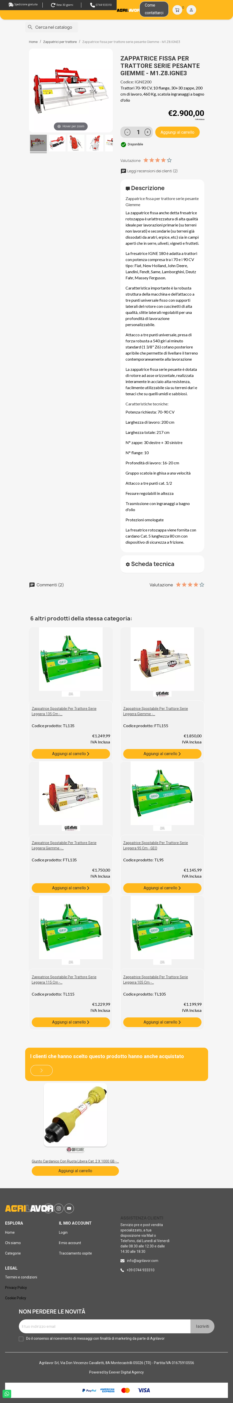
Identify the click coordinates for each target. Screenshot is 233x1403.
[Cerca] (51, 27)
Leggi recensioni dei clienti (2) (149, 171)
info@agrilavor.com (142, 1261)
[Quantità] (138, 132)
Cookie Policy (15, 1298)
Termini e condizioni (21, 1277)
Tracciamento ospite (75, 1253)
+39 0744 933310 (140, 1270)
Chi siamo (13, 1243)
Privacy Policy (16, 1288)
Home (10, 1232)
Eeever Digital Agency (126, 1372)
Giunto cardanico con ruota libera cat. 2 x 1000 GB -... (75, 1161)
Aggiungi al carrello (177, 132)
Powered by (99, 1372)
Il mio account (70, 1243)
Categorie (13, 1253)
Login (63, 1232)
